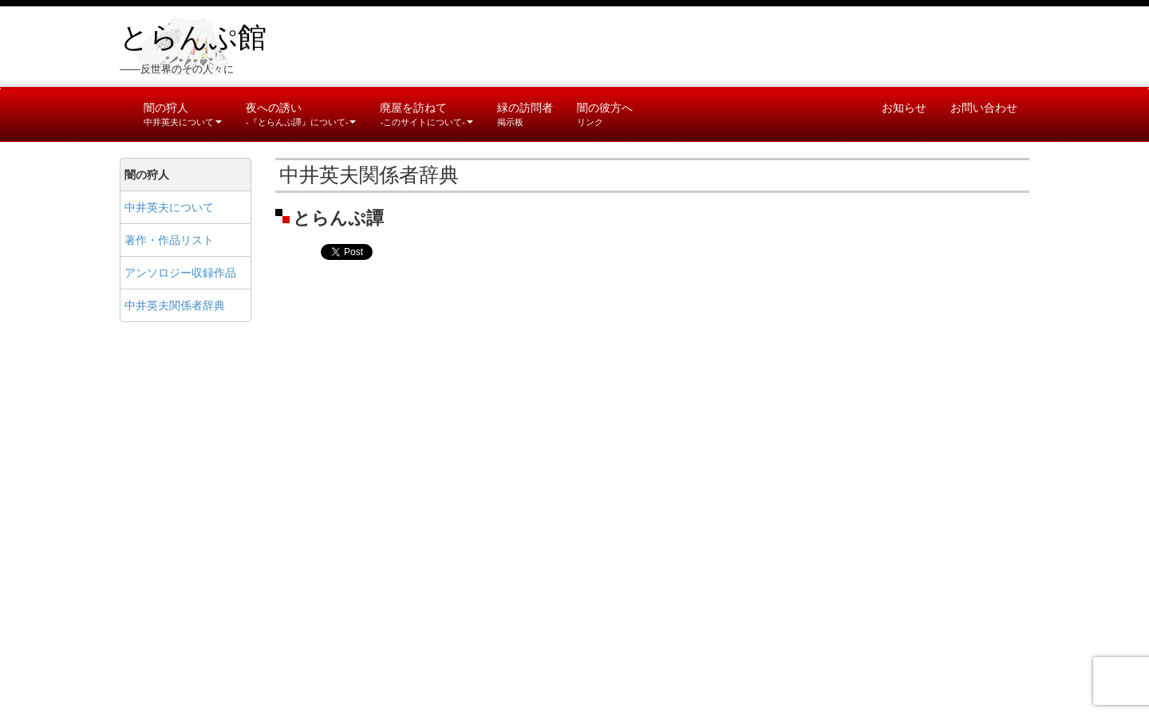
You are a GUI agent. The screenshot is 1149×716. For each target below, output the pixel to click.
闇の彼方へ (605, 114)
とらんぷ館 (193, 37)
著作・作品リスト (169, 240)
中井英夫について (169, 207)
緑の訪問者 (525, 114)
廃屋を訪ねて (426, 114)
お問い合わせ (983, 107)
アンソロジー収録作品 (180, 272)
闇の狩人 (183, 114)
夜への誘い (301, 114)
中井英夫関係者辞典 (174, 305)
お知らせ (904, 107)
